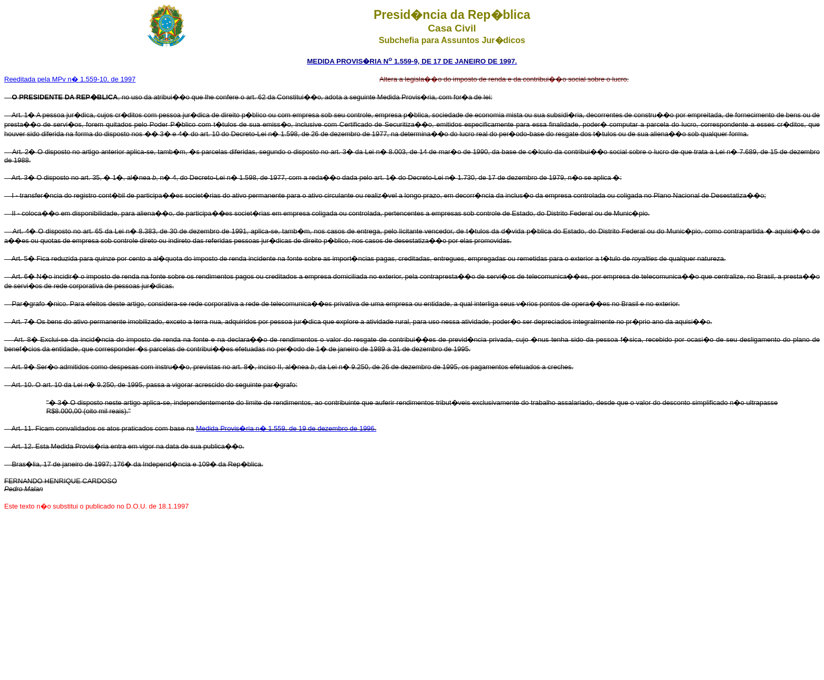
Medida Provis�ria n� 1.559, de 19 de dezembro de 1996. (286, 428)
